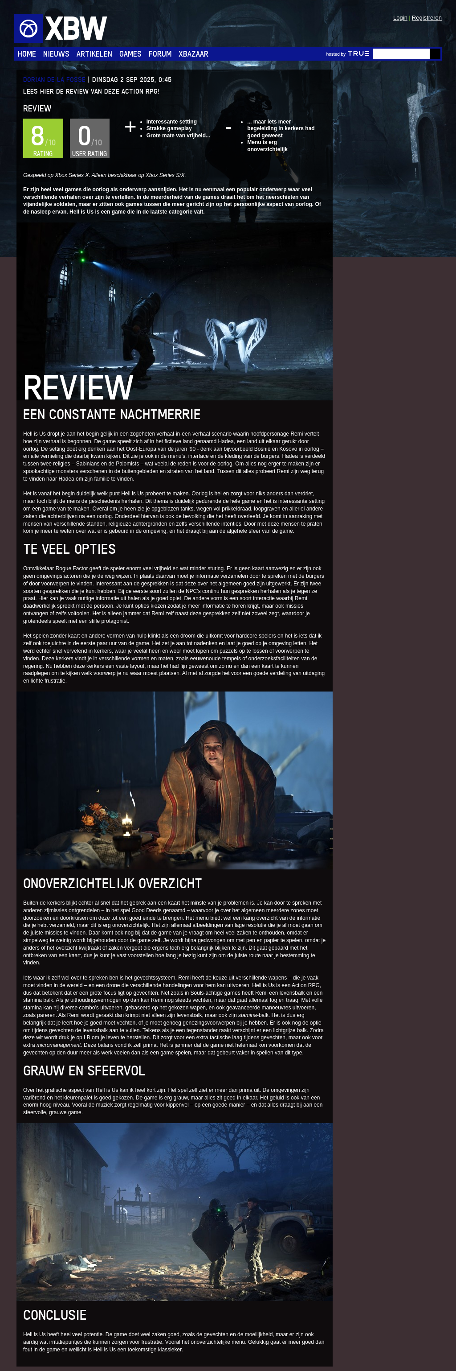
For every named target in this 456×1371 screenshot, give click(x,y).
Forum (160, 53)
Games (130, 53)
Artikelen (94, 53)
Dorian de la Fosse (54, 79)
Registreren (427, 17)
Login (400, 17)
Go (435, 54)
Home (27, 53)
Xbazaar (193, 53)
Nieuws (56, 53)
